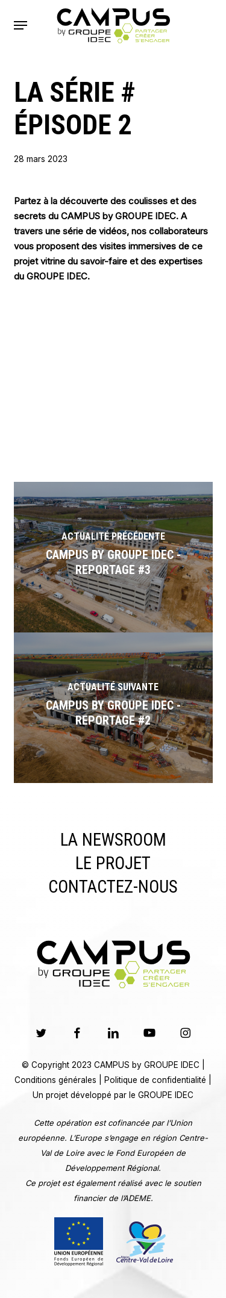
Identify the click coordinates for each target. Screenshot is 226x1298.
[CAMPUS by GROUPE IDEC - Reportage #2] (113, 707)
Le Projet (113, 863)
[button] (20, 25)
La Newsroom (113, 839)
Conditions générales (55, 1080)
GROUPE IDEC (165, 1095)
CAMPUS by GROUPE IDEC (146, 1065)
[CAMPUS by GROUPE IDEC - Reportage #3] (113, 557)
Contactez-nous (113, 886)
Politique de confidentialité (155, 1080)
